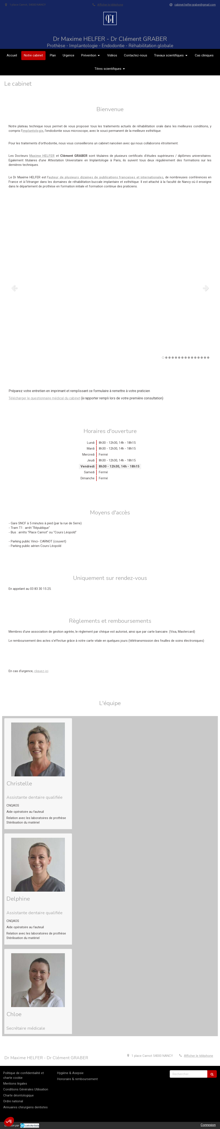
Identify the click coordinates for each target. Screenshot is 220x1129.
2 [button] (166, 358)
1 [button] (163, 358)
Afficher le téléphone (110, 4)
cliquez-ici (41, 671)
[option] (110, 288)
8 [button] (186, 358)
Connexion (208, 1125)
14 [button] (205, 358)
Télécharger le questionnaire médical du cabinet (44, 398)
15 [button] (208, 358)
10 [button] (192, 358)
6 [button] (179, 358)
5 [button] (176, 358)
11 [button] (195, 358)
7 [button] (182, 358)
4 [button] (173, 358)
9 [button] (189, 358)
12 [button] (198, 358)
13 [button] (202, 358)
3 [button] (169, 358)
